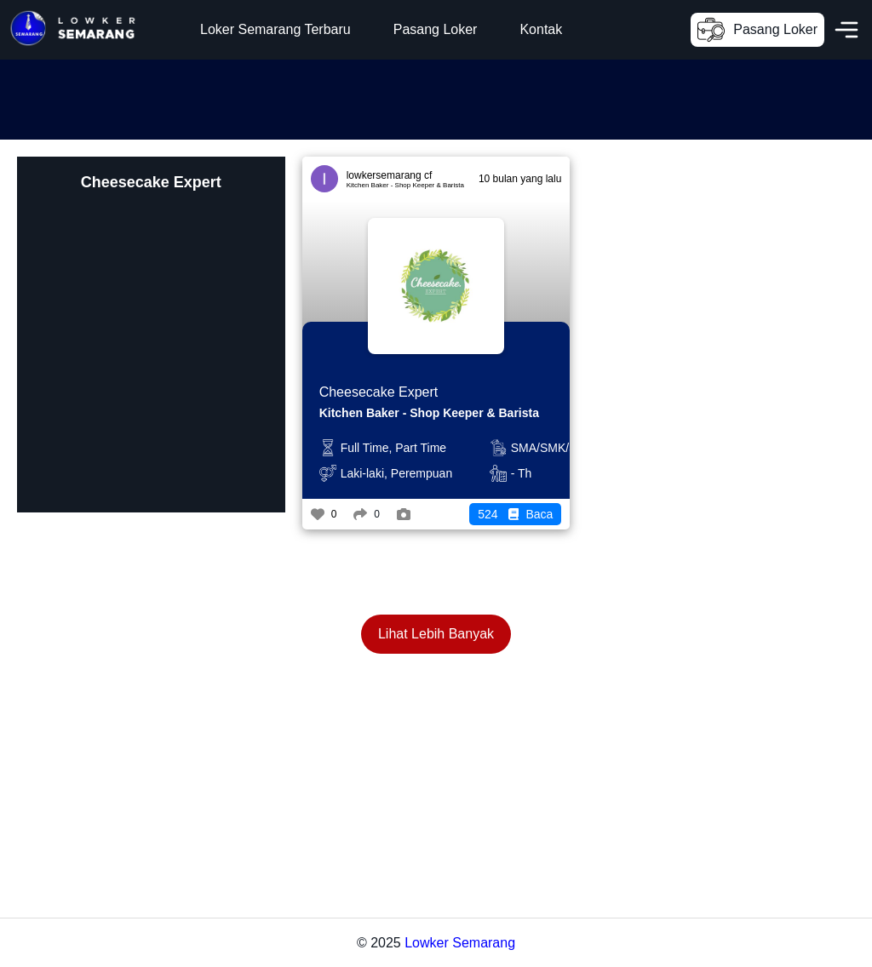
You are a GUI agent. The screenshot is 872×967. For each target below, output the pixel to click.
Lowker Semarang (459, 943)
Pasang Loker (435, 29)
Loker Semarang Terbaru (275, 29)
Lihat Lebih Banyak (436, 634)
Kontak (540, 29)
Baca (515, 514)
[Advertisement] (310, 98)
